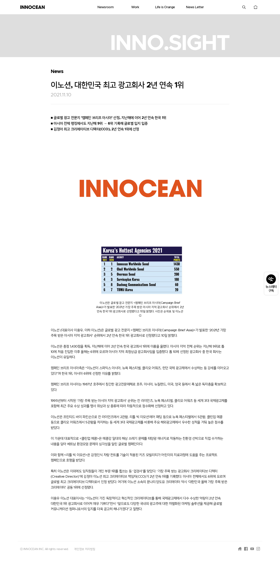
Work (135, 7)
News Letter (195, 7)
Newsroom (105, 7)
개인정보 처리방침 (84, 549)
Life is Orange (165, 7)
